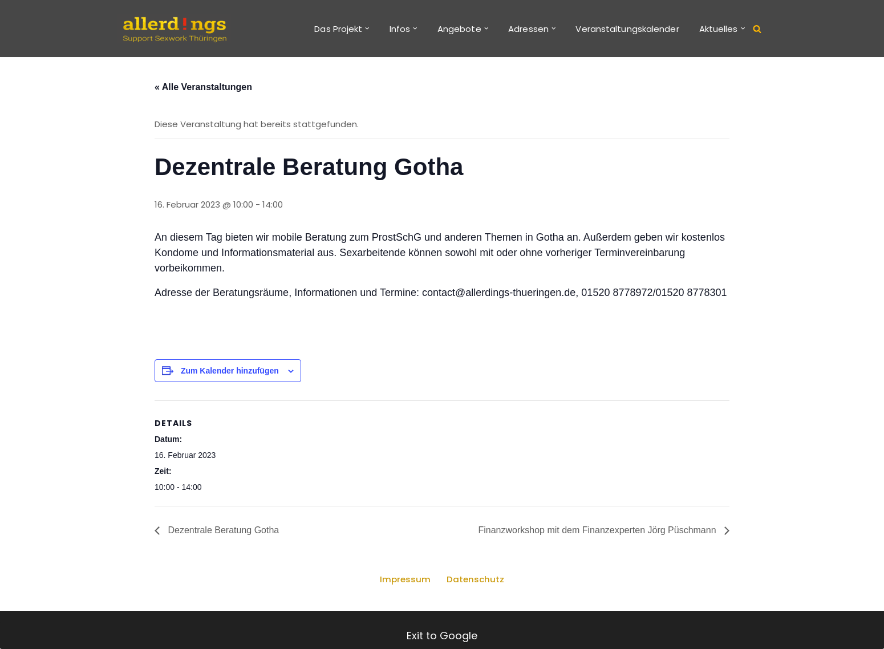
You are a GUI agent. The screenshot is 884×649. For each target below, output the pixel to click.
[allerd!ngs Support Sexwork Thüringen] (174, 28)
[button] (367, 28)
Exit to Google (442, 635)
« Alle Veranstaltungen (203, 87)
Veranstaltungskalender (627, 29)
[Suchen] (757, 29)
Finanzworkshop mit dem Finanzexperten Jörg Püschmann (598, 531)
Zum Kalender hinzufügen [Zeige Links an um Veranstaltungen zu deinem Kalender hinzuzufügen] (230, 370)
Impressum (405, 580)
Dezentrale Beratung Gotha (222, 531)
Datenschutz (475, 580)
